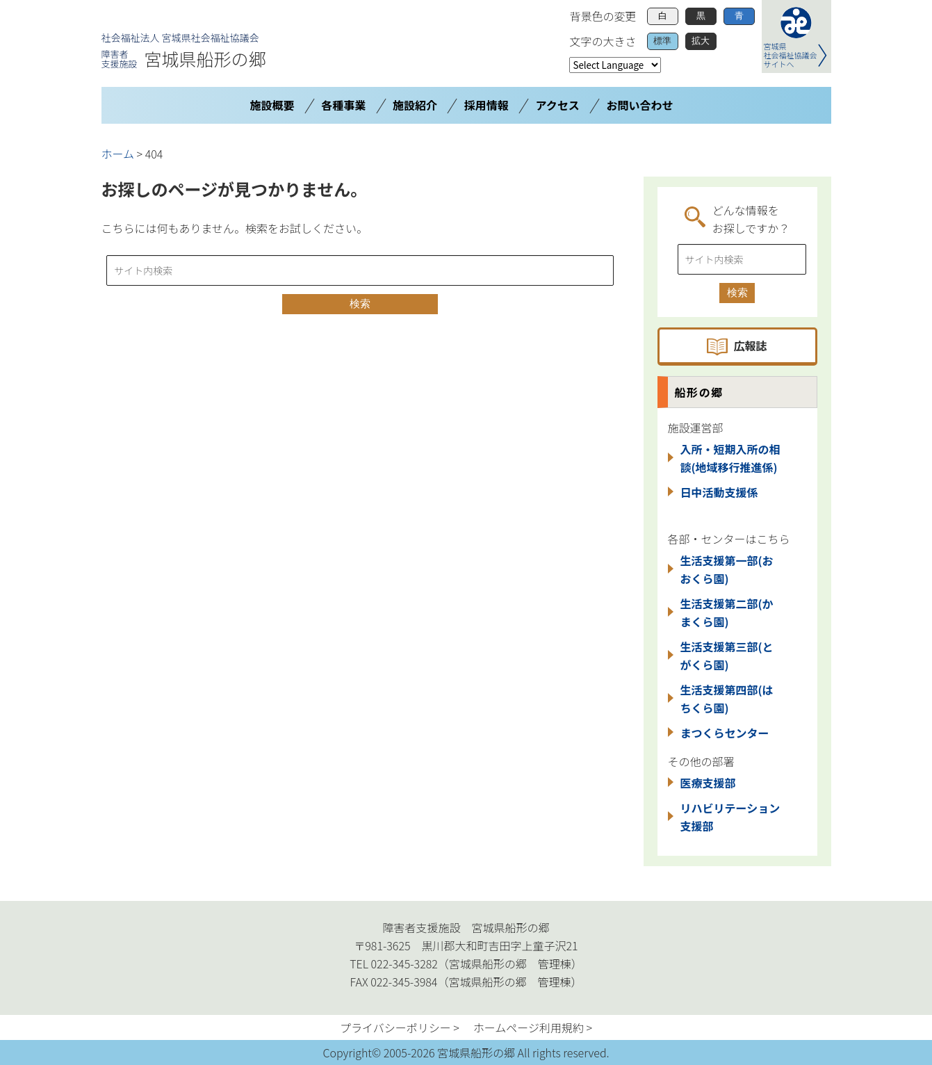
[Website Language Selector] (615, 65)
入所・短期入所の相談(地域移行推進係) (730, 458)
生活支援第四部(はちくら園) (727, 698)
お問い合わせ (640, 105)
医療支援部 (708, 782)
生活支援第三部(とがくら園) (727, 655)
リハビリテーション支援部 (730, 816)
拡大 (701, 40)
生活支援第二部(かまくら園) (727, 612)
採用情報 (486, 105)
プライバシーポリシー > (399, 1027)
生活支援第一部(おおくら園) (727, 569)
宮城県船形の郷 (183, 58)
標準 (662, 40)
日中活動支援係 (719, 492)
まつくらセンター (724, 732)
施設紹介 (415, 105)
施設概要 (272, 105)
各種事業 (343, 105)
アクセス (558, 105)
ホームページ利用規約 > (532, 1027)
